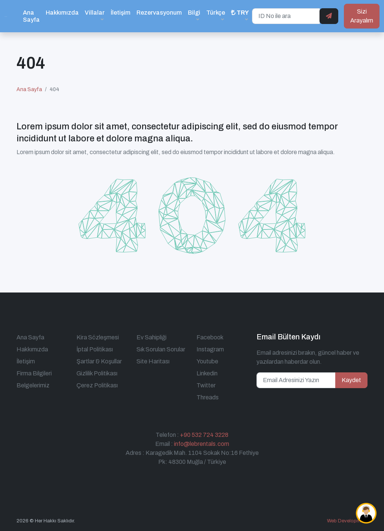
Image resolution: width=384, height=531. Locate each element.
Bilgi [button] (194, 12)
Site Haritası (153, 361)
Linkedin (207, 373)
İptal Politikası (94, 349)
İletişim (120, 12)
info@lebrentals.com (201, 444)
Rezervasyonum (159, 12)
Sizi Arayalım (361, 16)
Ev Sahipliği (151, 337)
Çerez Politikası (97, 385)
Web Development (347, 521)
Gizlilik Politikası (96, 373)
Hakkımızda (62, 12)
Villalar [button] (95, 12)
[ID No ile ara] (286, 16)
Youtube (207, 361)
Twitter (206, 385)
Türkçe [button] (215, 12)
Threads (207, 397)
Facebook (210, 337)
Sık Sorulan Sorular (160, 349)
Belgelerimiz (33, 385)
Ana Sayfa (31, 16)
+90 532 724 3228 (204, 435)
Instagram (210, 349)
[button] (240, 16)
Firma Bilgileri (34, 373)
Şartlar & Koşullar (99, 361)
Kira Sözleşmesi (97, 337)
